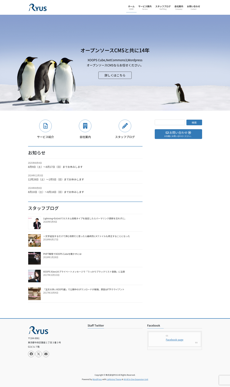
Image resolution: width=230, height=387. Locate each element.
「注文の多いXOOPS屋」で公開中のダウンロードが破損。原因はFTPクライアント (83, 289)
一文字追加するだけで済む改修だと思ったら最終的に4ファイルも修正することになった (86, 236)
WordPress (97, 379)
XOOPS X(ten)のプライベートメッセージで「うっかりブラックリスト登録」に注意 (84, 271)
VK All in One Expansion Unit (136, 379)
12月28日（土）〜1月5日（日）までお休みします (56, 179)
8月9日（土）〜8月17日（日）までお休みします (55, 167)
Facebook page (174, 339)
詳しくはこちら (115, 75)
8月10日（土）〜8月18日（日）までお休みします (56, 192)
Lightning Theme (114, 379)
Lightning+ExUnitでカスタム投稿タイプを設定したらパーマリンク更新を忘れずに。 (85, 218)
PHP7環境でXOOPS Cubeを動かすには (62, 253)
